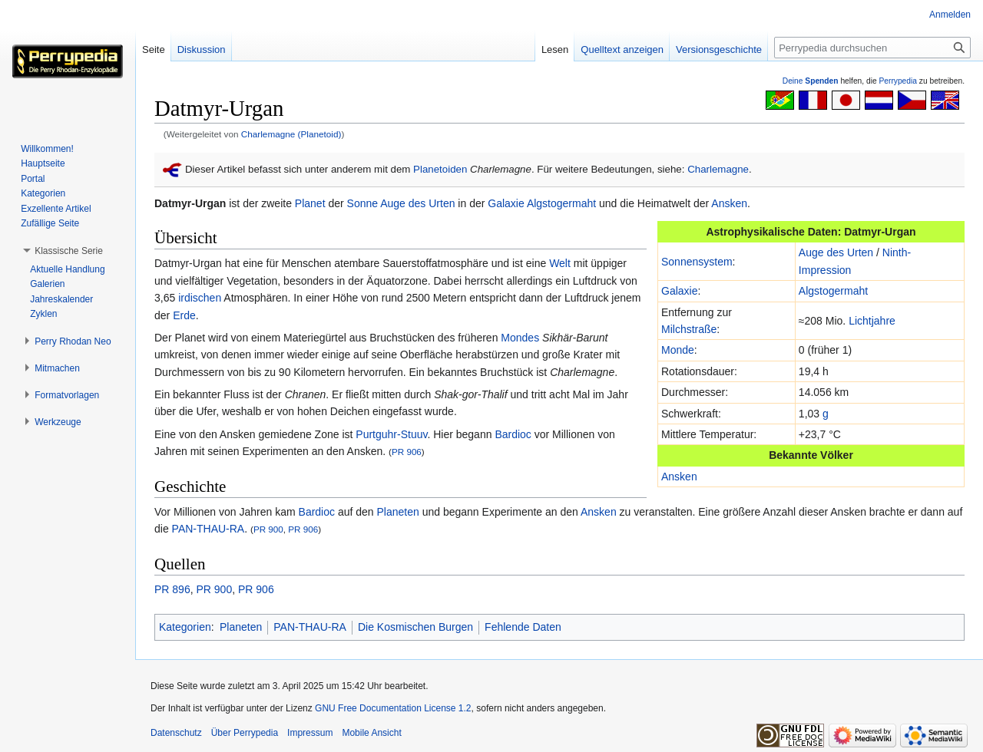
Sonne (362, 203)
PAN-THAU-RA (208, 529)
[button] (69, 251)
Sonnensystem (697, 262)
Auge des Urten (417, 203)
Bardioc (513, 434)
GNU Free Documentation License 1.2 (393, 708)
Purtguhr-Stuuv (391, 434)
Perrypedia (898, 81)
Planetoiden (440, 169)
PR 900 (268, 529)
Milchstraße (689, 329)
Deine (811, 81)
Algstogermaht (561, 203)
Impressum (310, 732)
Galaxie (506, 203)
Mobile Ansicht (371, 732)
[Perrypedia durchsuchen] (872, 47)
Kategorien (185, 627)
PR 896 (172, 589)
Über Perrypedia (244, 732)
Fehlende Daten (523, 627)
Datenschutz (176, 732)
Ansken (729, 203)
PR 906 (407, 452)
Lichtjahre (872, 321)
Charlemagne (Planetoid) (291, 134)
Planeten (398, 512)
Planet (310, 203)
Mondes (520, 337)
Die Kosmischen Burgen (415, 627)
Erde (184, 315)
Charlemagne (718, 169)
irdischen (199, 298)
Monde (677, 350)
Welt (560, 263)
